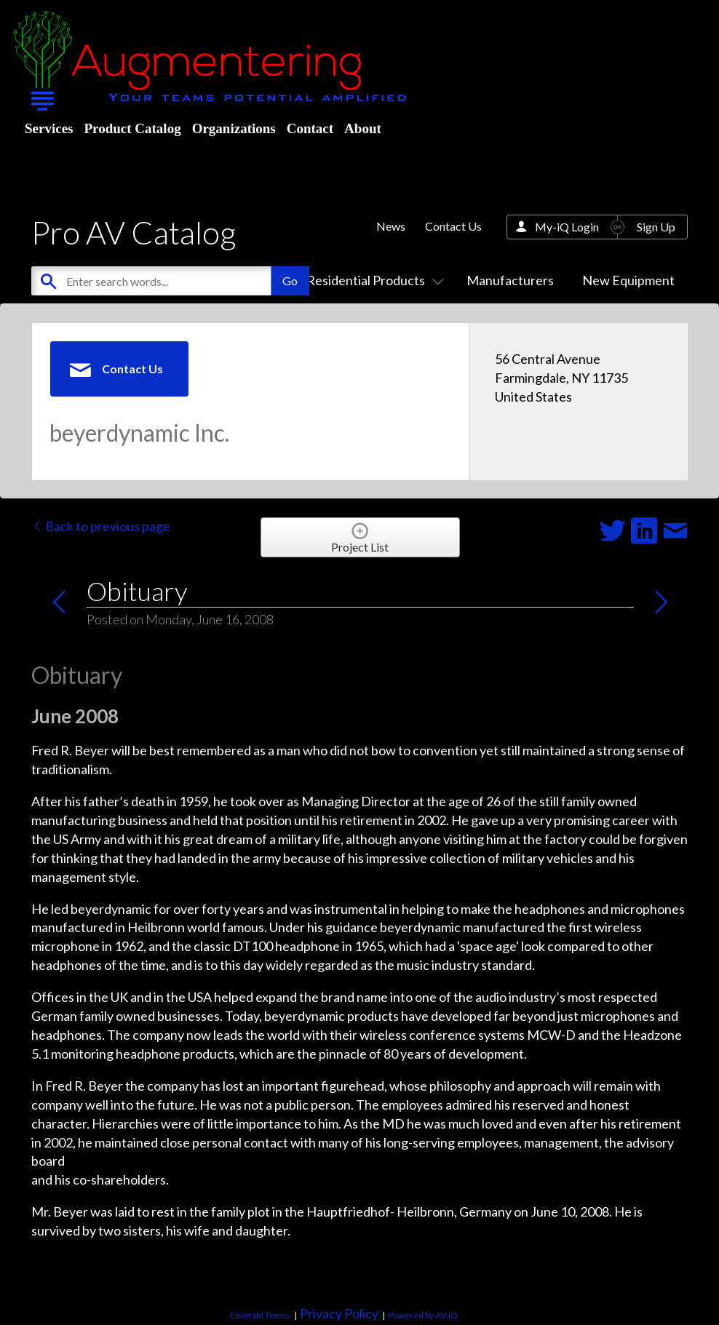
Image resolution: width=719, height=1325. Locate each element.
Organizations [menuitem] (234, 128)
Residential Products (372, 280)
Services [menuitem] (49, 128)
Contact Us (453, 226)
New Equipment (628, 280)
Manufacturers (510, 280)
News (390, 226)
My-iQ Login (567, 227)
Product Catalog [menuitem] (132, 128)
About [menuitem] (362, 128)
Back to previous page (100, 526)
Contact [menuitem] (310, 128)
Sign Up (656, 227)
